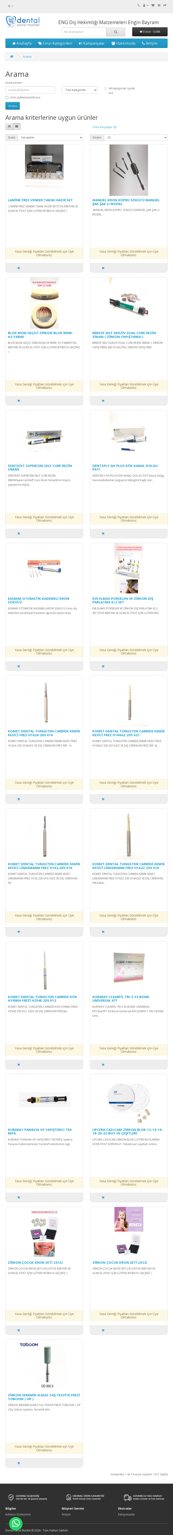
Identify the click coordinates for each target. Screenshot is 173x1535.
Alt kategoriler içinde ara (119, 90)
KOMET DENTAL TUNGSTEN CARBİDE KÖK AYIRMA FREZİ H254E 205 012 (42, 998)
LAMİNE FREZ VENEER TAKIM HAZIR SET (40, 200)
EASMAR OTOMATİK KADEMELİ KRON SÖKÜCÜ (38, 600)
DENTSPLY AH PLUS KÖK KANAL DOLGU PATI (125, 467)
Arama (27, 57)
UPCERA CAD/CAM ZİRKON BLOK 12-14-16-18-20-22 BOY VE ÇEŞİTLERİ (127, 1131)
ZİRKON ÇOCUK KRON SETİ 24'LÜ (35, 1262)
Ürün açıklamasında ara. (23, 97)
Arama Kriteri (13, 83)
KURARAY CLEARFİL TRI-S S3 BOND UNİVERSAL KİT (120, 998)
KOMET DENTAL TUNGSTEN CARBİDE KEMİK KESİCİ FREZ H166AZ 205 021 (128, 733)
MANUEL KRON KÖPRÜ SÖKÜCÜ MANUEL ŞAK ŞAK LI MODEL (126, 202)
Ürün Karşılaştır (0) (104, 127)
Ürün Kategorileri (55, 43)
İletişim (149, 43)
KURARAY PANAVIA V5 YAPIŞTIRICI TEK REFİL (40, 1131)
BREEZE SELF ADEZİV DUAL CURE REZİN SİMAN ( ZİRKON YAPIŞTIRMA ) (124, 335)
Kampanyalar (92, 43)
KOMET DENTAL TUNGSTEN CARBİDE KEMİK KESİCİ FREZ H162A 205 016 (44, 733)
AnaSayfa (22, 43)
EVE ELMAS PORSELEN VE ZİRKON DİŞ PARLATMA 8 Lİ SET (122, 600)
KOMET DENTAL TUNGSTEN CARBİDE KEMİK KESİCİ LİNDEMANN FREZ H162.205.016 (44, 866)
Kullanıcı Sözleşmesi (18, 1514)
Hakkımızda (123, 43)
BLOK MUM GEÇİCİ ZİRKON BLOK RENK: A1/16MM (40, 335)
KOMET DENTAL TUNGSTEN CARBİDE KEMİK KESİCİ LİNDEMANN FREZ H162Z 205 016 (128, 866)
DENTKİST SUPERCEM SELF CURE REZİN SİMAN (40, 467)
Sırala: (12, 137)
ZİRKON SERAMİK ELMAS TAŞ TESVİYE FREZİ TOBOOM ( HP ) (44, 1397)
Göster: (97, 137)
